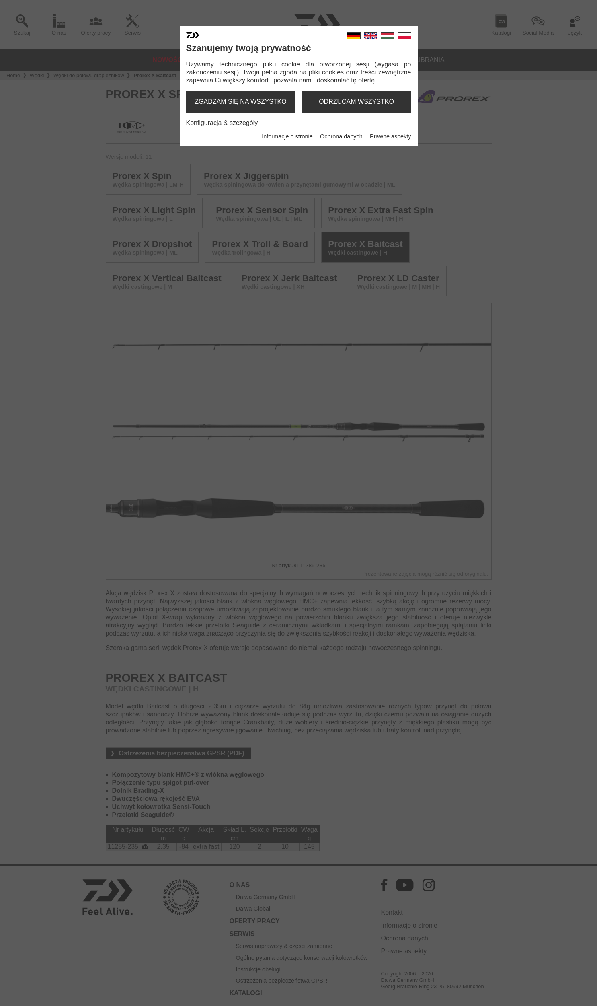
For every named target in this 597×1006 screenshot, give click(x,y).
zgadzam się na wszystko (240, 101)
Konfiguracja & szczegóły (222, 122)
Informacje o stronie (287, 136)
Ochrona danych (341, 136)
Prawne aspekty (390, 136)
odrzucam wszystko (356, 101)
